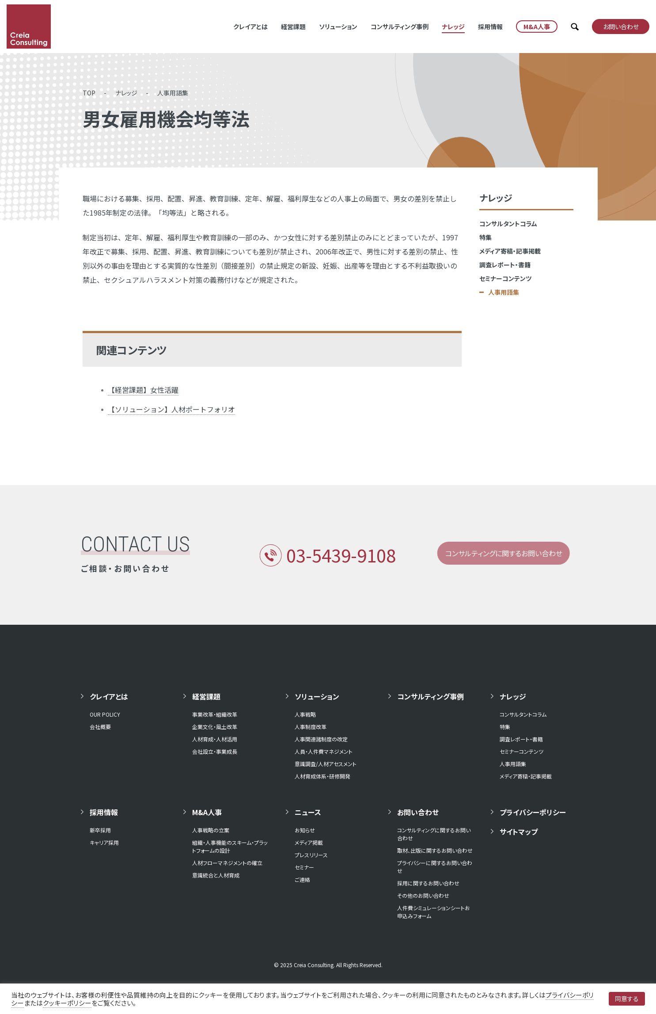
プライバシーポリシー (533, 812)
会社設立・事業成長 (214, 751)
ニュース (308, 812)
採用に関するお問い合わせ (428, 883)
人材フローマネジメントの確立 (227, 862)
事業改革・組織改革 (214, 714)
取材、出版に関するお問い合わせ (435, 850)
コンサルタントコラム (508, 223)
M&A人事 (207, 812)
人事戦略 (305, 714)
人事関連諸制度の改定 (321, 739)
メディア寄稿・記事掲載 (510, 251)
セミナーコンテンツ (505, 278)
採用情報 (490, 26)
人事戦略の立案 (210, 830)
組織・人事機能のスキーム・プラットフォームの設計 (229, 846)
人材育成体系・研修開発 (322, 776)
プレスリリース (311, 854)
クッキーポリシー (67, 1002)
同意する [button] (627, 998)
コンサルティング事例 (399, 26)
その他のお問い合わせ (423, 895)
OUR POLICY (105, 714)
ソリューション (338, 26)
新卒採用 (100, 830)
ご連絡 (302, 879)
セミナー (304, 867)
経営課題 (293, 26)
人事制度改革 (310, 726)
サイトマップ (519, 831)
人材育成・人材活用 (214, 739)
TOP (89, 92)
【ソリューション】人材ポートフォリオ (171, 409)
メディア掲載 (309, 842)
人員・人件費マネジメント (324, 751)
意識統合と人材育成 (215, 875)
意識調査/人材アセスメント (325, 763)
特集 (485, 237)
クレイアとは (250, 26)
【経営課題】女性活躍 (143, 389)
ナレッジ (453, 26)
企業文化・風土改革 (214, 726)
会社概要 (100, 726)
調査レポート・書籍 (505, 264)
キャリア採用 (104, 842)
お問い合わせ (418, 812)
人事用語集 (172, 92)
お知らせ (305, 830)
